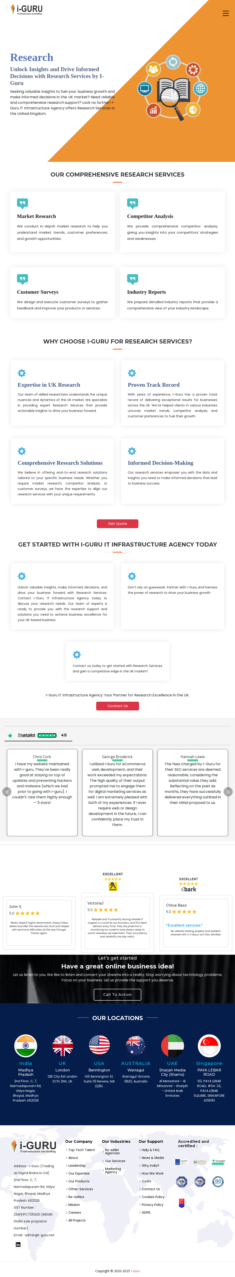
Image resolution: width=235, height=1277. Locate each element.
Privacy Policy (152, 1204)
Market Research (36, 255)
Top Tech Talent (81, 1150)
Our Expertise (79, 1173)
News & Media (153, 1157)
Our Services (115, 1161)
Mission (74, 1204)
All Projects (77, 1220)
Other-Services (80, 1189)
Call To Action (117, 988)
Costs (146, 1181)
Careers (74, 1212)
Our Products (79, 1181)
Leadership (77, 1165)
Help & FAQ (150, 1150)
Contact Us (117, 706)
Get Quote (117, 523)
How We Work (153, 1173)
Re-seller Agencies (112, 1151)
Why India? (150, 1165)
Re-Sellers (76, 1196)
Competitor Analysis (150, 255)
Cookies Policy (153, 1196)
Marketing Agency (113, 1170)
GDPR (146, 1212)
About (73, 1157)
